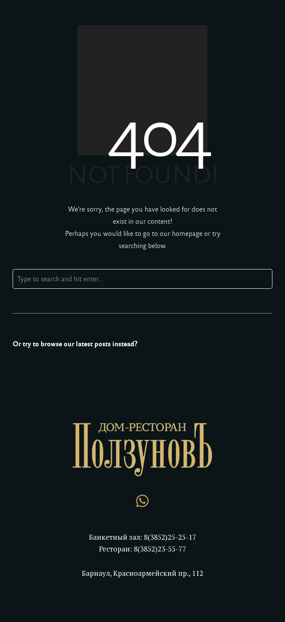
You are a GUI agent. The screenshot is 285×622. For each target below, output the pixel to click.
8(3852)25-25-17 (170, 537)
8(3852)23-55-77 (160, 549)
